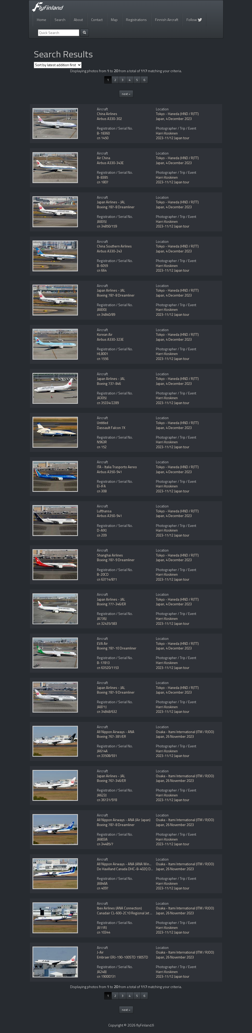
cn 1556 (102, 358)
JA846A (102, 883)
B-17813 (103, 662)
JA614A (102, 751)
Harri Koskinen (167, 133)
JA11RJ (102, 927)
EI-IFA (101, 486)
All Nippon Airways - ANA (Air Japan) (123, 819)
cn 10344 (103, 932)
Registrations (136, 19)
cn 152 (102, 447)
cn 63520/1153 (108, 667)
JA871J (102, 706)
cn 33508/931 (107, 755)
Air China (103, 157)
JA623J (102, 795)
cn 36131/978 (107, 799)
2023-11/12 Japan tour (172, 137)
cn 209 (102, 535)
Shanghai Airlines (110, 555)
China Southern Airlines (114, 246)
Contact (97, 19)
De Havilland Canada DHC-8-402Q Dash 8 (128, 868)
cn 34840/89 (106, 314)
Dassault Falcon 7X (111, 427)
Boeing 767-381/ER (111, 736)
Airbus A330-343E (110, 162)
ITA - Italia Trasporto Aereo (117, 466)
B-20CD (103, 574)
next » (126, 93)
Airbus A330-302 (109, 118)
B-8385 (102, 177)
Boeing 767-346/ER (111, 780)
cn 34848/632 (107, 711)
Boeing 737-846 (109, 383)
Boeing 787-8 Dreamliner (116, 207)
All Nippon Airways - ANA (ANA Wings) (125, 864)
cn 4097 (102, 888)
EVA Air (102, 643)
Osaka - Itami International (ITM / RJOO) (185, 731)
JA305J (102, 397)
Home (41, 19)
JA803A (102, 839)
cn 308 (102, 491)
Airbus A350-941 (109, 471)
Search (60, 19)
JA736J (102, 618)
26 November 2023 (180, 736)
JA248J (102, 971)
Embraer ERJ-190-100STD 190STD (122, 957)
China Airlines (107, 113)
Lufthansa (104, 511)
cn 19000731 (106, 976)
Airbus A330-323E (110, 339)
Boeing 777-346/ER (111, 604)
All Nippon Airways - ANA (115, 731)
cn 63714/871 (107, 579)
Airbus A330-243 (109, 251)
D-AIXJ (102, 530)
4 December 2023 (179, 118)
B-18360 (103, 133)
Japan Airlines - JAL (111, 202)
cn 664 (102, 270)
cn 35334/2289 (108, 402)
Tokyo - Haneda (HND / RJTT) (177, 113)
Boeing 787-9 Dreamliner (116, 559)
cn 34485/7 (105, 844)
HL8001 (102, 353)
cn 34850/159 (107, 226)
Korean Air (104, 334)
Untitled (102, 422)
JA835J (102, 221)
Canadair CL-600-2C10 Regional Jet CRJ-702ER (131, 913)
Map (114, 19)
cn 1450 (102, 137)
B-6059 (102, 265)
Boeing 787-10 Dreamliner (116, 648)
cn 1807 (102, 182)
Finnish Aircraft (166, 19)
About (78, 19)
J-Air (100, 952)
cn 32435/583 (107, 623)
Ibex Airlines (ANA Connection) (119, 908)
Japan (160, 118)
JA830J (102, 309)
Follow (194, 19)
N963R (102, 442)
